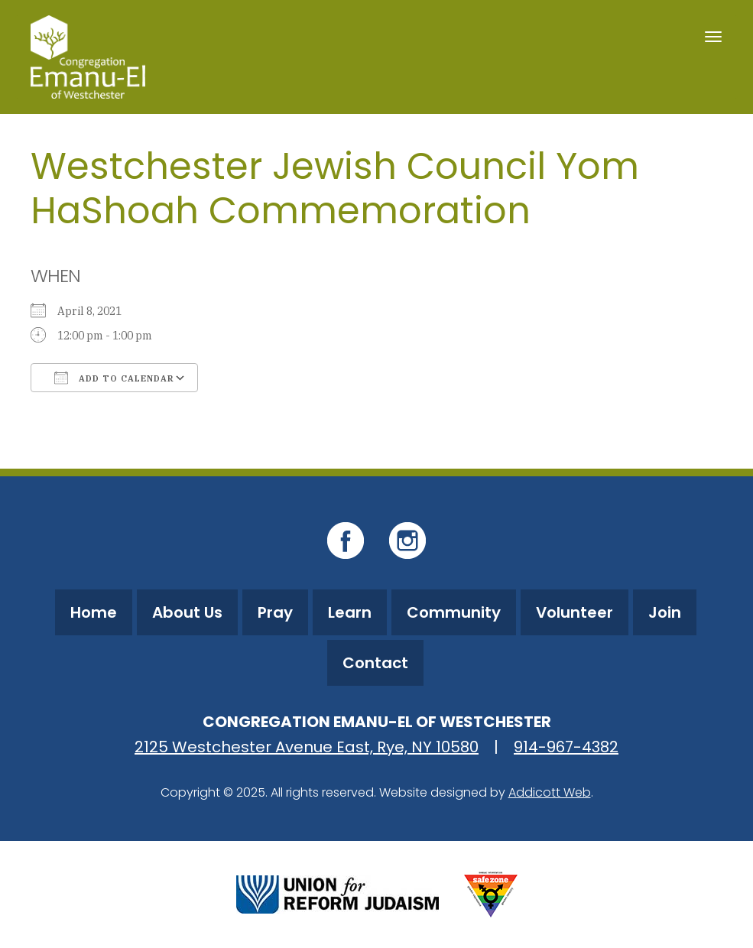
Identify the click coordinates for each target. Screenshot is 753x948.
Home (93, 612)
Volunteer (574, 612)
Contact (375, 663)
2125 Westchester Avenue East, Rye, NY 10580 (307, 747)
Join (664, 612)
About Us (187, 612)
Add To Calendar (114, 378)
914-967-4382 (566, 747)
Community (454, 612)
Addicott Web (549, 792)
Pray (275, 612)
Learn (350, 612)
